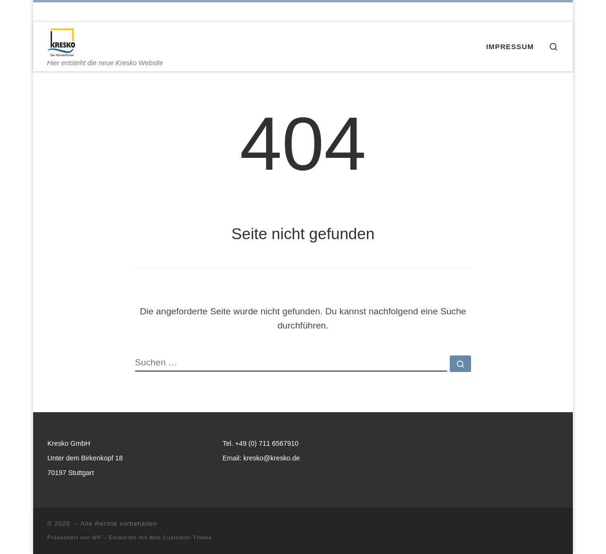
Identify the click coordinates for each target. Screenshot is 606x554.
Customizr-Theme (187, 537)
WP (96, 537)
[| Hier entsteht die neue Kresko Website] (61, 40)
